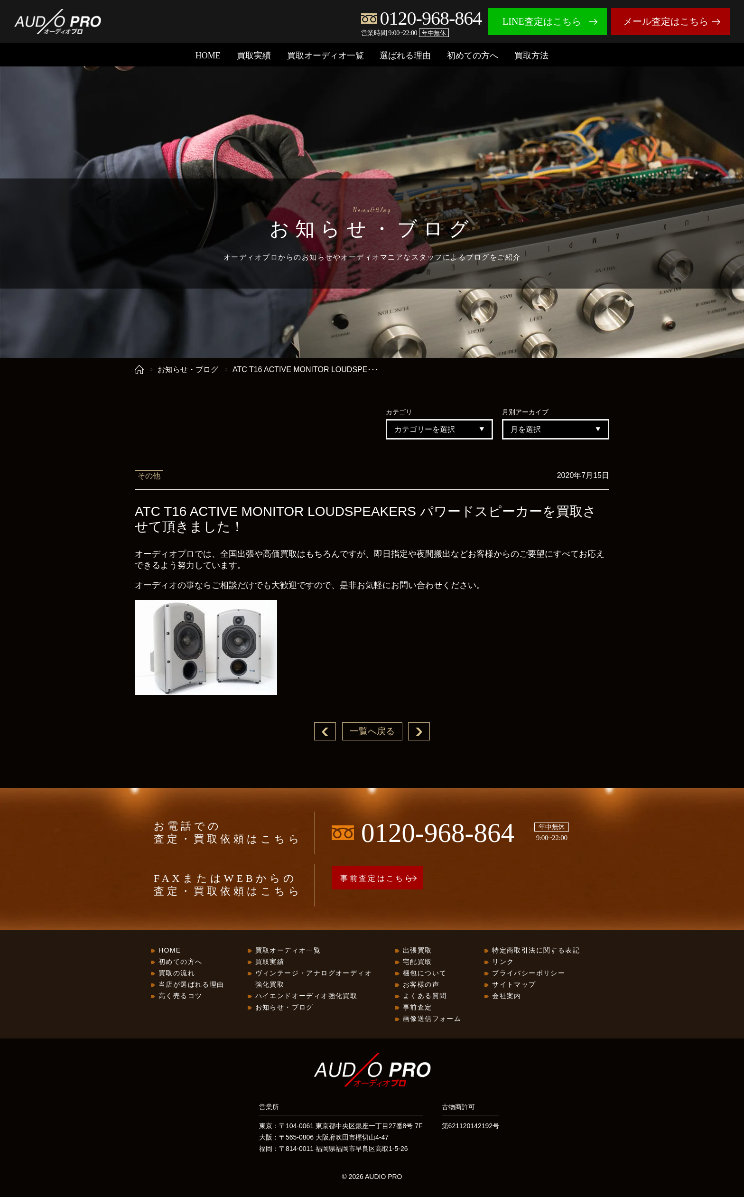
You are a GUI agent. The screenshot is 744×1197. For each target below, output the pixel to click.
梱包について (424, 973)
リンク (503, 962)
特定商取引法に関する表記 (536, 950)
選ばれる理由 (405, 55)
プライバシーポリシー (528, 973)
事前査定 (417, 1007)
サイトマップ (514, 985)
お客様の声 (421, 985)
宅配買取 (417, 962)
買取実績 (254, 55)
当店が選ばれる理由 (191, 985)
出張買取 (417, 950)
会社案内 (506, 996)
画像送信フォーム (432, 1019)
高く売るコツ (180, 996)
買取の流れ (176, 973)
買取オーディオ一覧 (325, 55)
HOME (208, 55)
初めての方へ (472, 55)
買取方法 (531, 55)
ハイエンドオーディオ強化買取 (306, 996)
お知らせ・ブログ (188, 369)
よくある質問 (424, 996)
